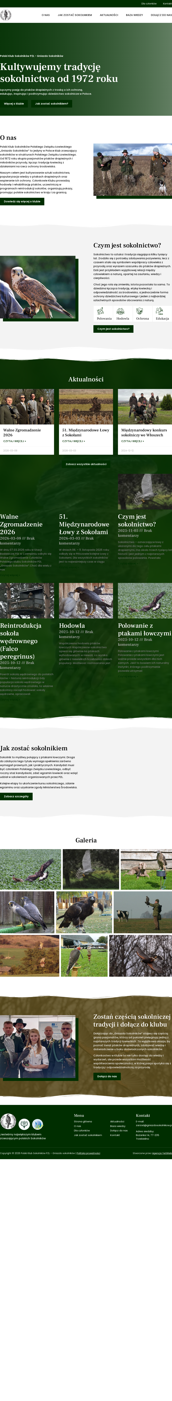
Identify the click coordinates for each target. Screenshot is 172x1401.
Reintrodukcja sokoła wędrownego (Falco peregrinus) (20, 641)
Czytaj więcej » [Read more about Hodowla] (69, 669)
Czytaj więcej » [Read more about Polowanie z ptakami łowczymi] (128, 676)
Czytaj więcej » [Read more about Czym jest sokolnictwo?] (128, 563)
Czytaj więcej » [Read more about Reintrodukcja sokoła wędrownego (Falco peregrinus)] (10, 699)
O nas (46, 15)
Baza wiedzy (134, 15)
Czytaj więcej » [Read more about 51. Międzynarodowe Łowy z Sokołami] (73, 441)
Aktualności (109, 15)
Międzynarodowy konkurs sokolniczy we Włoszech (144, 433)
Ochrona (142, 318)
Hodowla (122, 318)
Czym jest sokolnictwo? (137, 520)
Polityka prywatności (88, 1124)
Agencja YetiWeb (162, 1124)
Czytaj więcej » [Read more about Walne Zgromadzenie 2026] (14, 441)
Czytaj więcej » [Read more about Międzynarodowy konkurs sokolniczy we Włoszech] (132, 441)
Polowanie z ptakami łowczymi (144, 629)
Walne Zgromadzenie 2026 (22, 433)
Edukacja (162, 318)
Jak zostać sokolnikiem (75, 15)
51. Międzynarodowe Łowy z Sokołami (85, 433)
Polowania (104, 318)
